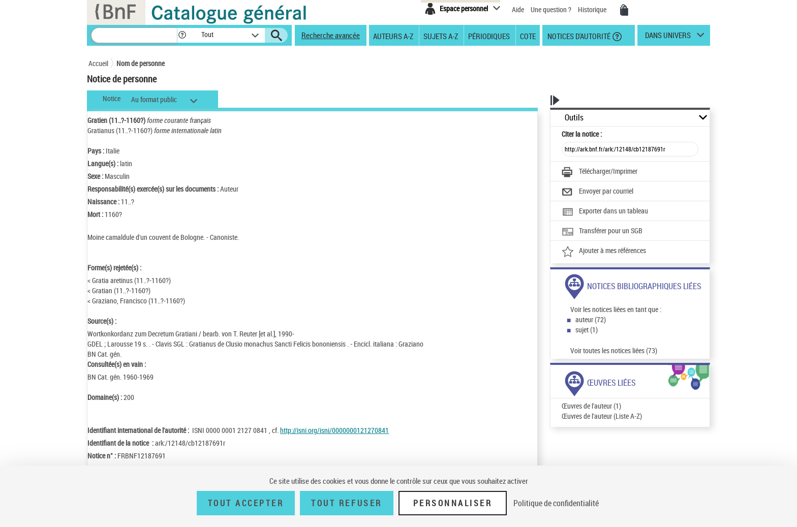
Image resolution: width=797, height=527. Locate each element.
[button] (182, 35)
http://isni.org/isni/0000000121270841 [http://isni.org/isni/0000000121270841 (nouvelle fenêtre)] (334, 430)
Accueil (98, 63)
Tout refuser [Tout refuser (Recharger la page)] (346, 503)
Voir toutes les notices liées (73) (613, 350)
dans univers (668, 37)
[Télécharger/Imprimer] (599, 172)
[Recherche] (134, 35)
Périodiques (489, 35)
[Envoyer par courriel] (597, 192)
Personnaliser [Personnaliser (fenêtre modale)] (453, 503)
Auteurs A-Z (393, 35)
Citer (582, 134)
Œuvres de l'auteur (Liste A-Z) (602, 416)
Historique (593, 9)
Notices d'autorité (578, 35)
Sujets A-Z (440, 35)
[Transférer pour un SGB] (602, 232)
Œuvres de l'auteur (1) (591, 406)
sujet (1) (586, 329)
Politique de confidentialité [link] (556, 503)
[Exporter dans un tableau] (605, 212)
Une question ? (551, 9)
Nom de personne (140, 63)
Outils (574, 117)
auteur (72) (590, 319)
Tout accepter (246, 503)
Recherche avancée (330, 35)
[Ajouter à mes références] (604, 251)
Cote (528, 35)
